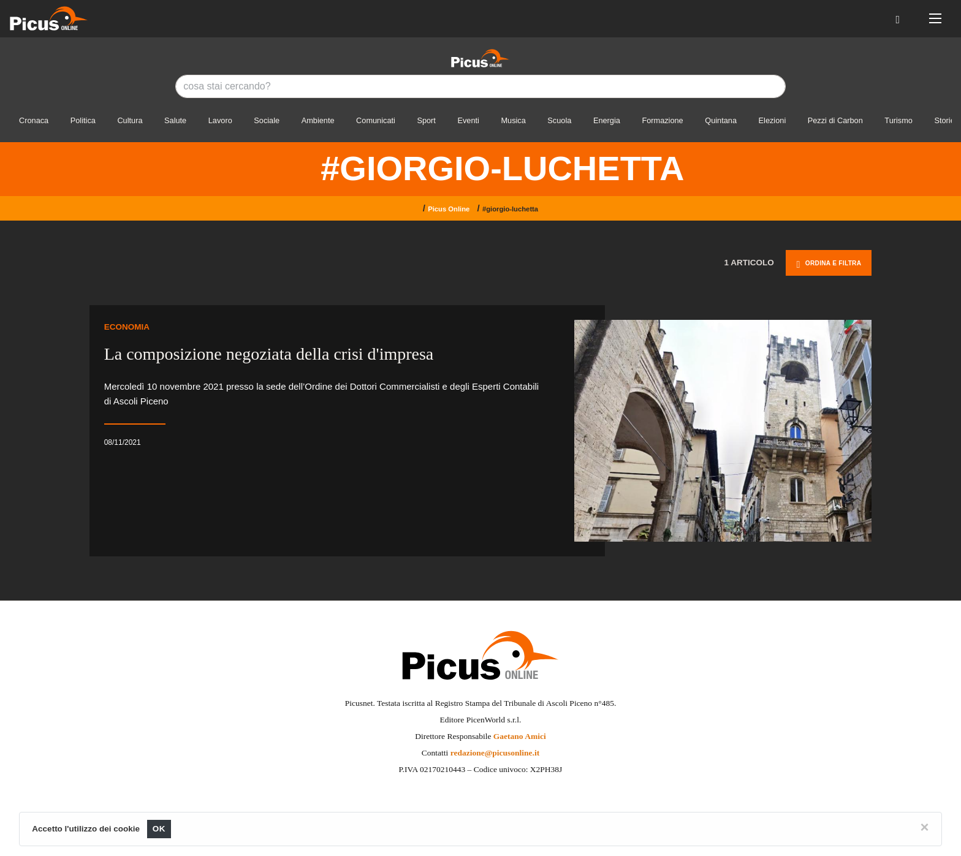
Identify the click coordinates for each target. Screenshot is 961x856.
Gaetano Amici (519, 736)
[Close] (924, 827)
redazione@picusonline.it (494, 752)
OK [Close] (159, 828)
